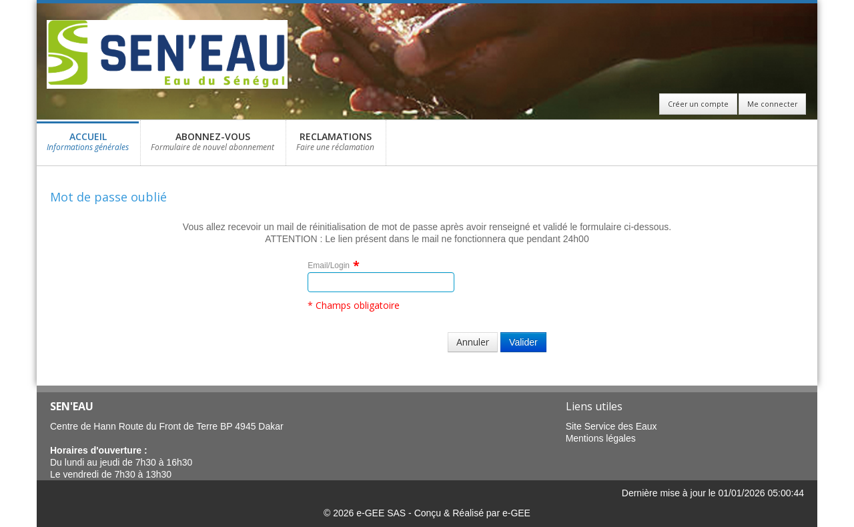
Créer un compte (698, 104)
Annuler (472, 342)
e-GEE (516, 513)
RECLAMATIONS (335, 145)
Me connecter (772, 104)
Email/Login (329, 265)
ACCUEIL (88, 145)
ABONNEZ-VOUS (212, 145)
